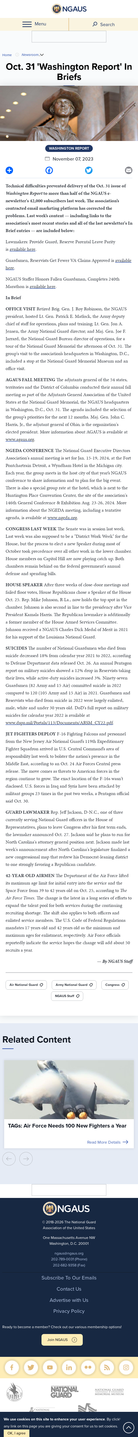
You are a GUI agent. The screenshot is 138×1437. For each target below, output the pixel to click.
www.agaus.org (20, 439)
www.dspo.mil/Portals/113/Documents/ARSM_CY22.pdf (59, 722)
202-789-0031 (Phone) (69, 1259)
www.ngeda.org (62, 517)
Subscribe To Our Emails (69, 1278)
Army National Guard (71, 985)
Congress (112, 985)
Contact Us (69, 1289)
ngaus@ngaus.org (69, 1253)
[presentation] (9, 1159)
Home (7, 55)
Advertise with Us (69, 1300)
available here (22, 249)
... (40, 55)
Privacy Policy (69, 1311)
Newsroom (30, 55)
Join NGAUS (57, 1340)
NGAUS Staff (64, 996)
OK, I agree (16, 1433)
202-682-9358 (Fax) (69, 1265)
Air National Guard (24, 985)
